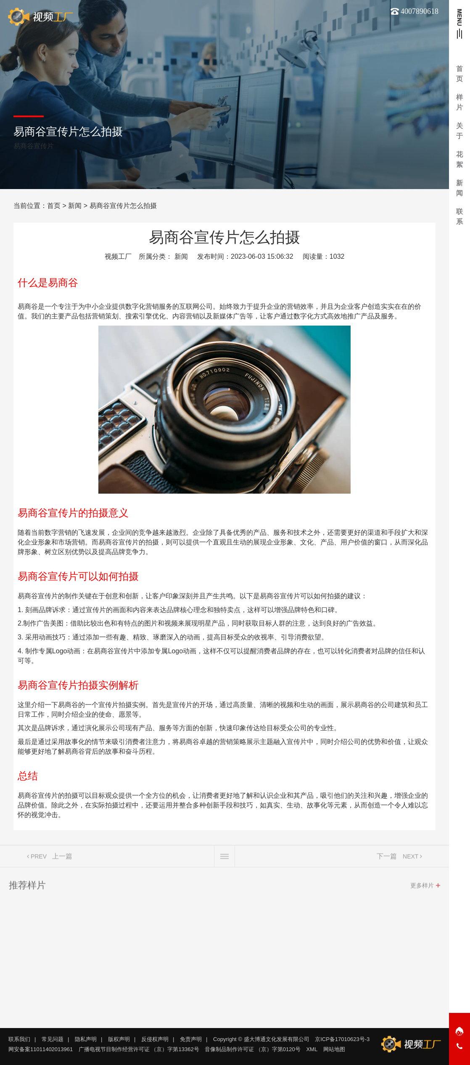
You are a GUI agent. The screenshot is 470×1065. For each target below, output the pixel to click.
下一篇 (387, 858)
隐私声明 (86, 1039)
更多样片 (422, 887)
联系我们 (19, 1039)
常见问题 (52, 1039)
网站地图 (334, 1049)
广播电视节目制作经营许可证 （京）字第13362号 (139, 1049)
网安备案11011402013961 (40, 1049)
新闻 (75, 205)
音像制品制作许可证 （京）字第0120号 (253, 1049)
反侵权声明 (155, 1039)
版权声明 (119, 1039)
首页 (54, 205)
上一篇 (62, 858)
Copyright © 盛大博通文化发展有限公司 (261, 1039)
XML (311, 1049)
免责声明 (191, 1039)
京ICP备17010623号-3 (342, 1039)
